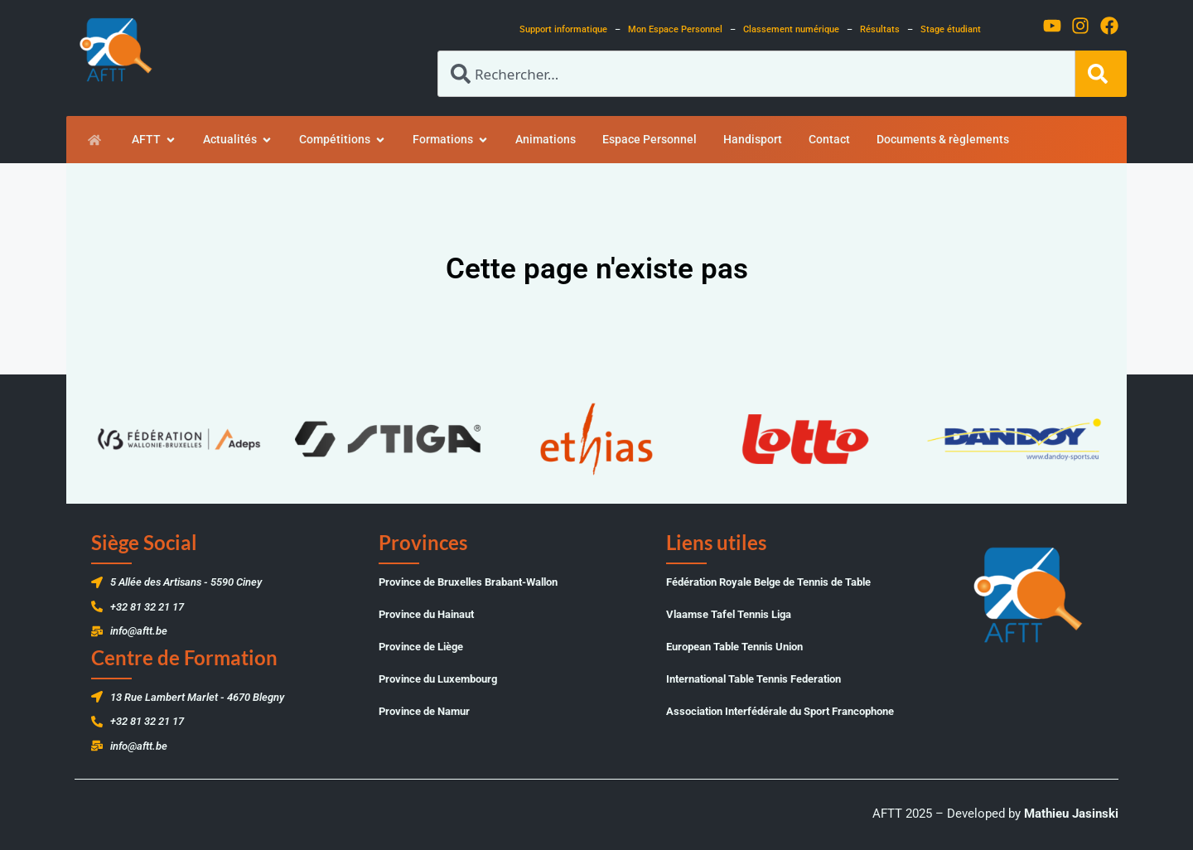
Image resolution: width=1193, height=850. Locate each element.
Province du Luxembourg (438, 679)
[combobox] (756, 74)
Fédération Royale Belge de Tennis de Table (768, 582)
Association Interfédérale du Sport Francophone (780, 711)
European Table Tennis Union (734, 646)
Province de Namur (424, 711)
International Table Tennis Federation (753, 679)
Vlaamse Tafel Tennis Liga (728, 614)
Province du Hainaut (426, 614)
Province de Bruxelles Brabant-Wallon (468, 582)
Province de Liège (421, 646)
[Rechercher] (1101, 74)
